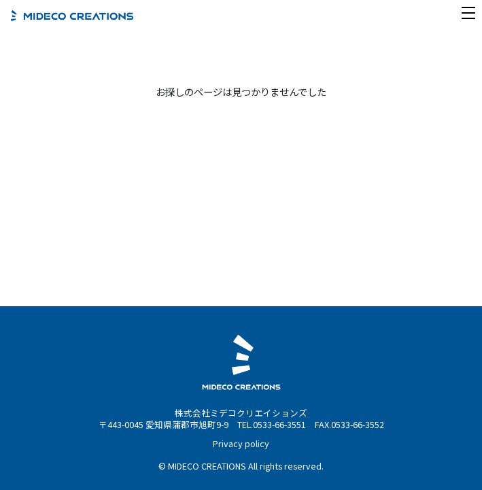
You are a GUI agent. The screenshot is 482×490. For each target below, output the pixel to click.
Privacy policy (241, 443)
